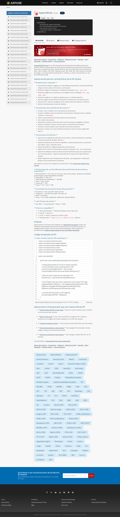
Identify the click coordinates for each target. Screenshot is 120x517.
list (86, 446)
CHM (77, 387)
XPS (68, 391)
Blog (86, 59)
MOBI (69, 387)
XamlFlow (74, 396)
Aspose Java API (71, 355)
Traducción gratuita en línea (49, 323)
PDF (60, 391)
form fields (62, 455)
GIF (37, 405)
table (78, 446)
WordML (39, 387)
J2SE (50, 460)
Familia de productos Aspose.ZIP (18, 71)
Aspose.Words (48, 12)
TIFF (52, 400)
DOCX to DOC (67, 437)
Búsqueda (37, 61)
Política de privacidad (68, 514)
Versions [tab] (50, 41)
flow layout (59, 441)
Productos (45, 3)
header (48, 446)
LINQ (56, 368)
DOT (46, 373)
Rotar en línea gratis (46, 317)
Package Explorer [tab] (79, 41)
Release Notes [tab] (63, 41)
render (47, 368)
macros (82, 455)
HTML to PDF (71, 423)
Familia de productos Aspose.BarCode (19, 40)
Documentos (52, 59)
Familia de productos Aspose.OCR (18, 51)
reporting (66, 368)
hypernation (53, 450)
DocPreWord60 (58, 373)
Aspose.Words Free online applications (58, 341)
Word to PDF (58, 405)
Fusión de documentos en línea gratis (51, 310)
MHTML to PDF (41, 428)
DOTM (47, 378)
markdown (40, 460)
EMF (77, 400)
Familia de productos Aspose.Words (19, 20)
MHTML (59, 387)
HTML (50, 387)
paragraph (40, 450)
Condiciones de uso (77, 514)
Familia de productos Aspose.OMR (18, 85)
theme (70, 441)
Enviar (91, 475)
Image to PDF (41, 414)
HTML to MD (40, 419)
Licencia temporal (59, 61)
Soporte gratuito (47, 61)
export (60, 364)
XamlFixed (78, 391)
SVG (88, 391)
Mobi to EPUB (55, 432)
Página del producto (40, 59)
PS (49, 396)
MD (53, 391)
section (79, 441)
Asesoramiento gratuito (98, 502)
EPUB (64, 396)
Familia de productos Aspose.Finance (19, 92)
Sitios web (70, 3)
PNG (60, 400)
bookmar (68, 446)
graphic (51, 455)
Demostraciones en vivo (38, 502)
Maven (37, 18)
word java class (58, 359)
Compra (53, 3)
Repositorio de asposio (71, 225)
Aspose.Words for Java (41, 65)
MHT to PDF (85, 423)
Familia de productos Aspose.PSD (18, 78)
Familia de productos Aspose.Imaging (19, 37)
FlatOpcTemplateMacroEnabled (65, 382)
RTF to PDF (69, 432)
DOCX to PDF (41, 409)
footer (58, 446)
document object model (76, 364)
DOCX (71, 373)
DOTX (38, 378)
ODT (85, 387)
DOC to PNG (84, 409)
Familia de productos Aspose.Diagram (19, 44)
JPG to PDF (54, 414)
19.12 (62, 13)
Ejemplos (81, 59)
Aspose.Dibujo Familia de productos (19, 95)
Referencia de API (70, 59)
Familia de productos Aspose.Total (18, 16)
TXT (45, 391)
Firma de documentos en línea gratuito (52, 328)
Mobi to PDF (53, 437)
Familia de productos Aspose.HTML (18, 64)
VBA (72, 455)
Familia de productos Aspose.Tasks (18, 47)
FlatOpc (57, 378)
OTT (37, 391)
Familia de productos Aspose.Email (18, 30)
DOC (38, 373)
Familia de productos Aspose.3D (18, 61)
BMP (69, 400)
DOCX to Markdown (57, 419)
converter (39, 364)
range (38, 446)
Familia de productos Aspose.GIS (18, 68)
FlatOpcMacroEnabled (73, 378)
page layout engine (43, 441)
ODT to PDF (82, 432)
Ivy (48, 18)
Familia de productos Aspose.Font (18, 99)
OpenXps (39, 396)
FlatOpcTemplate (42, 382)
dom (38, 368)
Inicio (3, 499)
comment (39, 455)
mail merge (79, 368)
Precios (93, 499)
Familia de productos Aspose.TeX (18, 102)
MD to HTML (40, 432)
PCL (56, 396)
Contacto (84, 514)
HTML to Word (82, 437)
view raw (89, 302)
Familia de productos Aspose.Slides (18, 34)
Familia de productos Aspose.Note (18, 54)
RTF (82, 382)
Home (8, 7)
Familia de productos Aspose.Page (18, 75)
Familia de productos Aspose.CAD (18, 57)
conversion (83, 359)
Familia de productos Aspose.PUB (18, 81)
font (64, 450)
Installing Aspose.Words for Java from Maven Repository (61, 230)
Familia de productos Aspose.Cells (18, 27)
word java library (42, 359)
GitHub (76, 302)
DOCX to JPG (70, 409)
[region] (63, 270)
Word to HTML (57, 428)
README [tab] (40, 41)
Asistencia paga (6, 505)
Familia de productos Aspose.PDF (18, 23)
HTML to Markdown (83, 414)
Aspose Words (56, 355)
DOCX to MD (73, 419)
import (50, 364)
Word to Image (56, 409)
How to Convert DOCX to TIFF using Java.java (49, 302)
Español (100, 3)
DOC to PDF (72, 405)
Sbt (52, 18)
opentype (74, 450)
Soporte (61, 3)
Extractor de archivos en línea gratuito (52, 335)
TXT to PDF (40, 437)
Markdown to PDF (42, 423)
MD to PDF (58, 423)
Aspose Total (41, 355)
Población (61, 59)
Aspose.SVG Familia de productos (18, 88)
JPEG (85, 400)
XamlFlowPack (41, 400)
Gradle (43, 18)
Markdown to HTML (74, 428)
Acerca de (79, 3)
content (46, 405)
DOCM (80, 373)
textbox (85, 450)
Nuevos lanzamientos (68, 499)
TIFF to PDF (67, 414)
